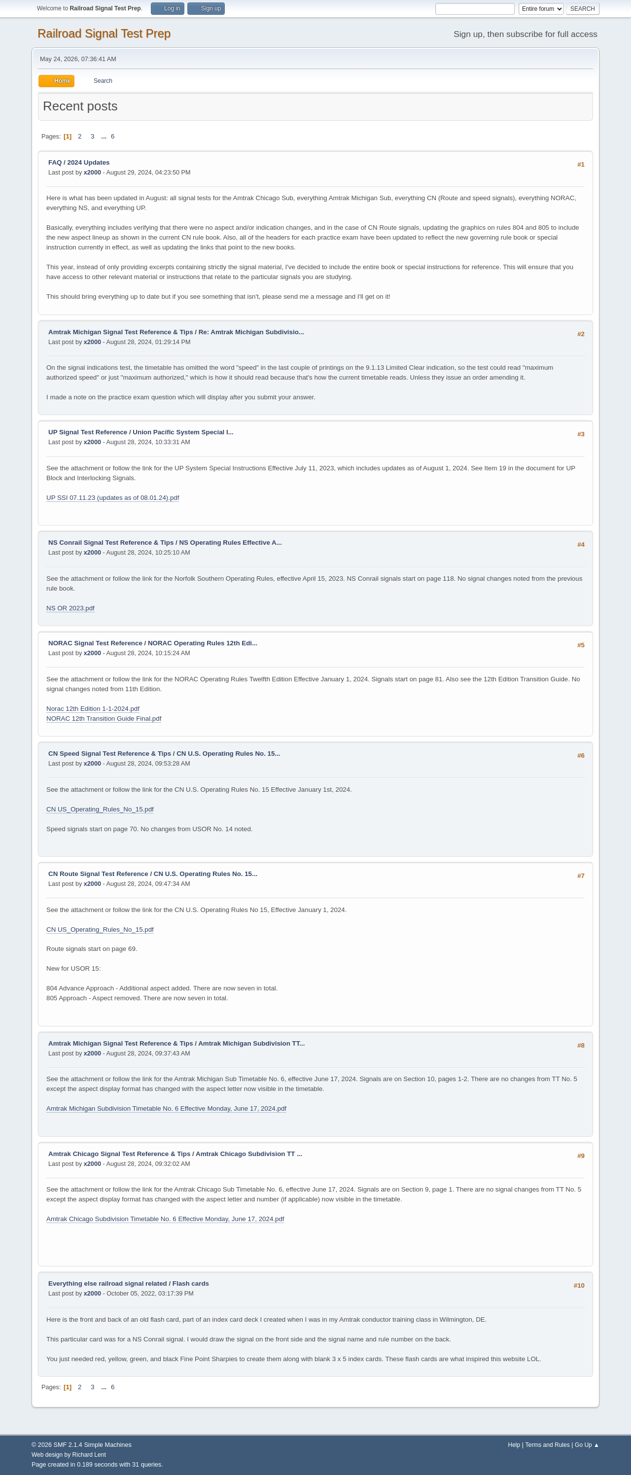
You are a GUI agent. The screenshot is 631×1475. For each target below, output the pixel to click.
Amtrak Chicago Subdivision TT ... (249, 1154)
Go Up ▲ (587, 1444)
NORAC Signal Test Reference (95, 643)
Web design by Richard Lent (69, 1454)
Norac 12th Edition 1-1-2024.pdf (93, 708)
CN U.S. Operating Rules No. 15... (228, 753)
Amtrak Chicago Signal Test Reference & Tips (119, 1154)
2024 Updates (89, 162)
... (104, 136)
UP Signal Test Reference (87, 432)
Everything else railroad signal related (107, 1283)
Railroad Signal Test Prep (104, 33)
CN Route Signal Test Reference (98, 874)
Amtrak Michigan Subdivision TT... (251, 1043)
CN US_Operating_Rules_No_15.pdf (100, 809)
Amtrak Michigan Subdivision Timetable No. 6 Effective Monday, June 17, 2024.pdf (166, 1108)
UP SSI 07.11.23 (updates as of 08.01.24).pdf (112, 497)
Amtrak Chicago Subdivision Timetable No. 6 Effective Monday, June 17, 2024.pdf (165, 1219)
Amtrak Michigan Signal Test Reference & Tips (120, 332)
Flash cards (191, 1283)
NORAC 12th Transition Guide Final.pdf (103, 718)
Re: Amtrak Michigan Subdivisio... (251, 332)
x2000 (92, 172)
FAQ (55, 162)
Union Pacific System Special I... (183, 432)
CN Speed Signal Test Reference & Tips (109, 753)
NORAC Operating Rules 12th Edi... (202, 643)
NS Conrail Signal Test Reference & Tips (111, 542)
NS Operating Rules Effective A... (230, 542)
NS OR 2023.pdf (70, 608)
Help (514, 1444)
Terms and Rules (548, 1444)
